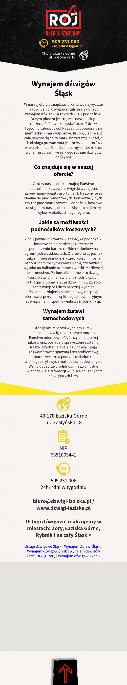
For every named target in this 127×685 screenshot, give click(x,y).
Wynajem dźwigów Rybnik (79, 555)
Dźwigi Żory (46, 555)
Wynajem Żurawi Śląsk (82, 546)
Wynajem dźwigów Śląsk (47, 551)
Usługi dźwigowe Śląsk (43, 546)
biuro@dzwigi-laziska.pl (62, 501)
